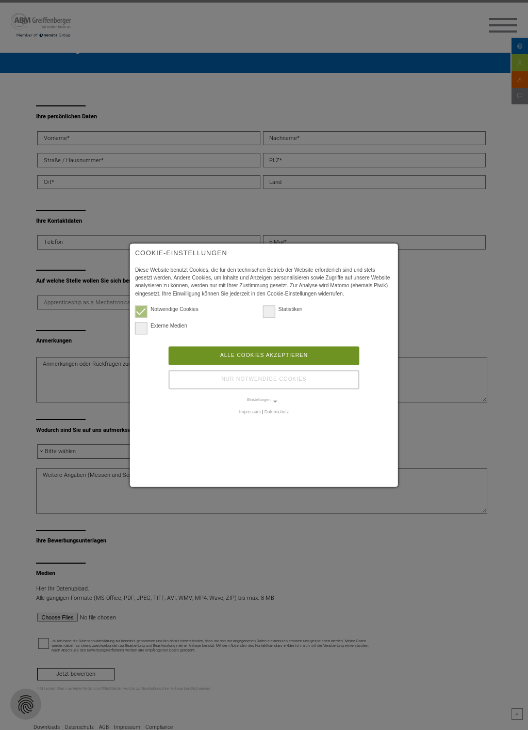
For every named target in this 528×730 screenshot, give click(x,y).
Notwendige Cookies (167, 310)
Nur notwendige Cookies (263, 380)
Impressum (250, 412)
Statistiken (283, 310)
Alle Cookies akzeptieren (264, 356)
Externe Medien (161, 326)
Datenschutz (277, 412)
